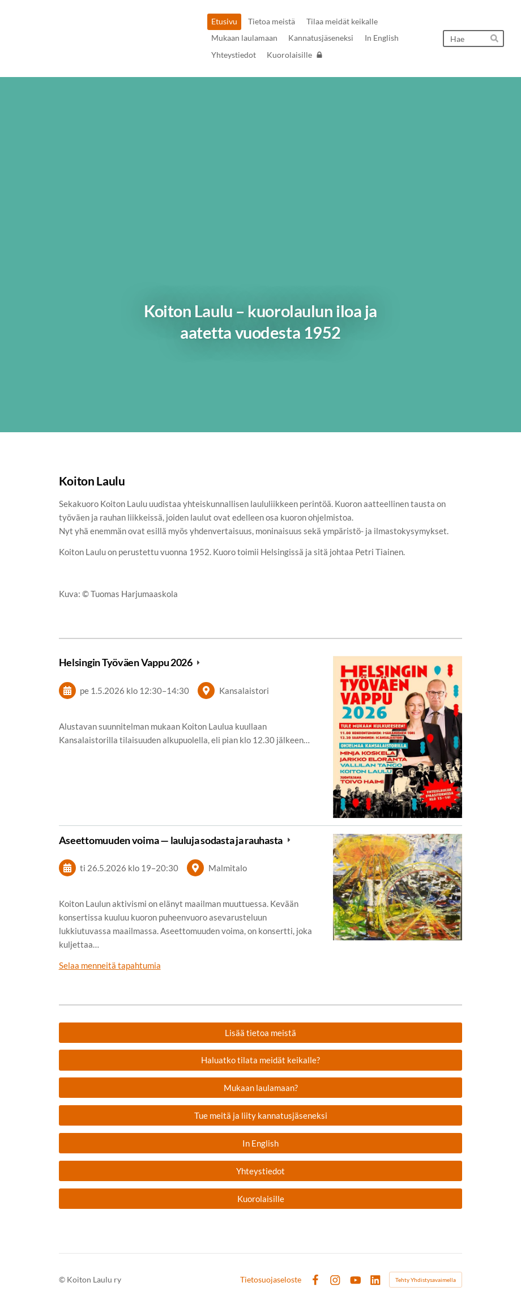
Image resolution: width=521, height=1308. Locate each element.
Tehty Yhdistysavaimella (425, 1279)
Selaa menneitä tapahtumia (110, 965)
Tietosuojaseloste (270, 1280)
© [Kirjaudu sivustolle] (63, 1279)
